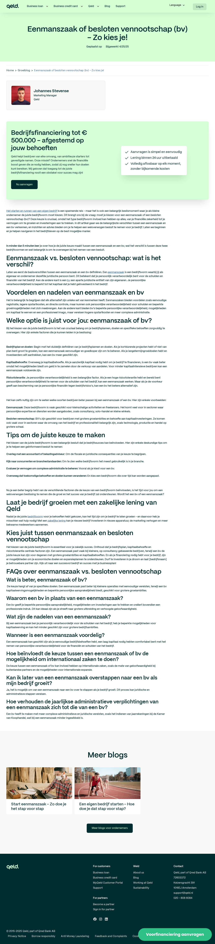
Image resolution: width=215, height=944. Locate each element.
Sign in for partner (103, 909)
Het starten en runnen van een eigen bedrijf (31, 211)
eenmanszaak (116, 272)
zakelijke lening (57, 521)
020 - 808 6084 (183, 898)
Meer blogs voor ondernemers (110, 828)
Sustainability (141, 888)
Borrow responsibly (43, 936)
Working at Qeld (143, 883)
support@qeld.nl (183, 893)
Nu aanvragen (24, 184)
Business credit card (105, 878)
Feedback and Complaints (111, 936)
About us (138, 873)
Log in (199, 7)
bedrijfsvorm (35, 517)
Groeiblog (24, 70)
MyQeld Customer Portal (108, 883)
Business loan (101, 873)
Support (120, 6)
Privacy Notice (17, 936)
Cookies (138, 936)
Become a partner (103, 904)
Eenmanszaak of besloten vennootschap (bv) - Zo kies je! (69, 70)
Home (10, 70)
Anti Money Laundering (75, 936)
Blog (107, 6)
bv (68, 280)
